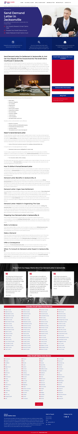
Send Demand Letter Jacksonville (28, 6)
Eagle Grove (8, 366)
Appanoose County (9, 315)
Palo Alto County (62, 329)
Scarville (42, 358)
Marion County (44, 349)
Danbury (25, 370)
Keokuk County (44, 331)
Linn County (43, 337)
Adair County (8, 309)
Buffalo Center (44, 368)
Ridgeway (25, 384)
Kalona (60, 384)
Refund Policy (59, 2)
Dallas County (26, 315)
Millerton (60, 364)
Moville (24, 362)
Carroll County (8, 335)
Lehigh (42, 388)
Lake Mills (43, 364)
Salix (6, 398)
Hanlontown (8, 384)
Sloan (6, 392)
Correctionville (26, 374)
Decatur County (26, 319)
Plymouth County (62, 331)
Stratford (43, 372)
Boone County (8, 323)
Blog (47, 420)
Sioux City (7, 394)
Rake (42, 360)
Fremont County (26, 337)
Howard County (44, 313)
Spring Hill (60, 398)
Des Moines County (27, 323)
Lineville (60, 366)
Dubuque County (27, 327)
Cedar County (8, 339)
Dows (6, 368)
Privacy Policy (49, 418)
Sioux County (61, 349)
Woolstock (7, 358)
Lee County (43, 335)
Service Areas (49, 416)
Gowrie (42, 398)
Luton (24, 364)
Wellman (60, 378)
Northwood (7, 376)
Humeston (60, 368)
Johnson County (44, 327)
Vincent (42, 374)
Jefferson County (44, 325)
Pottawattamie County (63, 337)
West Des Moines (62, 394)
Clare (42, 376)
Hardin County (26, 349)
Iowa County (43, 319)
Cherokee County (9, 343)
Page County (61, 327)
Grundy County (26, 341)
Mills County (61, 311)
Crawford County (26, 313)
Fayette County (26, 331)
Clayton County (26, 309)
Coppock (60, 388)
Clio (59, 372)
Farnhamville (44, 370)
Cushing (24, 372)
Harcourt (43, 382)
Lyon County (43, 343)
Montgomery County (63, 319)
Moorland (43, 378)
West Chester (61, 376)
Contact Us (68, 2)
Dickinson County (27, 325)
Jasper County (44, 323)
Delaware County (27, 321)
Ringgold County (62, 341)
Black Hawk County (9, 321)
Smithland (7, 390)
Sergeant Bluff (8, 396)
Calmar (24, 396)
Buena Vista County (9, 329)
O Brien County (61, 323)
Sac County (60, 343)
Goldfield (7, 362)
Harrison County (44, 309)
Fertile (6, 388)
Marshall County (62, 309)
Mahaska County (44, 347)
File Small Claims (29, 2)
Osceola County (62, 325)
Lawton (24, 366)
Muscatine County (62, 321)
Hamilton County (27, 345)
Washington (61, 380)
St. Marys (60, 396)
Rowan (6, 360)
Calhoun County (8, 333)
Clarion (6, 370)
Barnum (42, 380)
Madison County (44, 345)
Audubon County (9, 317)
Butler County (8, 331)
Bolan (6, 374)
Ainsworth (60, 392)
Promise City (61, 362)
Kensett (7, 380)
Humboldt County (45, 315)
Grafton (6, 386)
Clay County (7, 349)
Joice (6, 382)
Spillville (24, 382)
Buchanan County (9, 327)
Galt (6, 364)
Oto (24, 360)
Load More (39, 404)
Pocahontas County (62, 333)
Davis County (26, 317)
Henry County (44, 311)
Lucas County (44, 341)
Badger (42, 392)
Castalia (24, 394)
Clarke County (8, 347)
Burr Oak (25, 380)
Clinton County (26, 311)
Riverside (60, 382)
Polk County (61, 335)
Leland (42, 362)
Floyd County (26, 333)
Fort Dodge (61, 358)
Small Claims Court (40, 2)
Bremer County (8, 325)
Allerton (60, 374)
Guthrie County (26, 343)
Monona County (62, 315)
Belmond (7, 372)
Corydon (60, 370)
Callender (43, 384)
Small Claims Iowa (43, 432)
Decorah (25, 392)
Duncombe (43, 386)
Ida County (43, 317)
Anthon (24, 378)
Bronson (25, 376)
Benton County (8, 319)
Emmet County (26, 329)
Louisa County (44, 339)
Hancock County (26, 347)
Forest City (43, 366)
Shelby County (61, 347)
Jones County (44, 329)
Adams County (8, 311)
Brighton (60, 390)
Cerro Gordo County (9, 341)
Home (21, 2)
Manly (6, 378)
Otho (42, 390)
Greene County (26, 339)
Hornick (24, 368)
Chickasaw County (9, 345)
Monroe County (61, 317)
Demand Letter (51, 2)
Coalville (42, 394)
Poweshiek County (62, 339)
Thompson (25, 398)
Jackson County (44, 321)
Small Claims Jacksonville (13, 6)
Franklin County (26, 335)
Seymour (60, 360)
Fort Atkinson (26, 390)
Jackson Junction (27, 388)
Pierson (24, 358)
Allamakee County (9, 313)
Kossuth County (44, 333)
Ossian (24, 386)
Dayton (42, 396)
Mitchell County (61, 313)
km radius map (63, 71)
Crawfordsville (61, 386)
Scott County (61, 345)
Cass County (8, 337)
